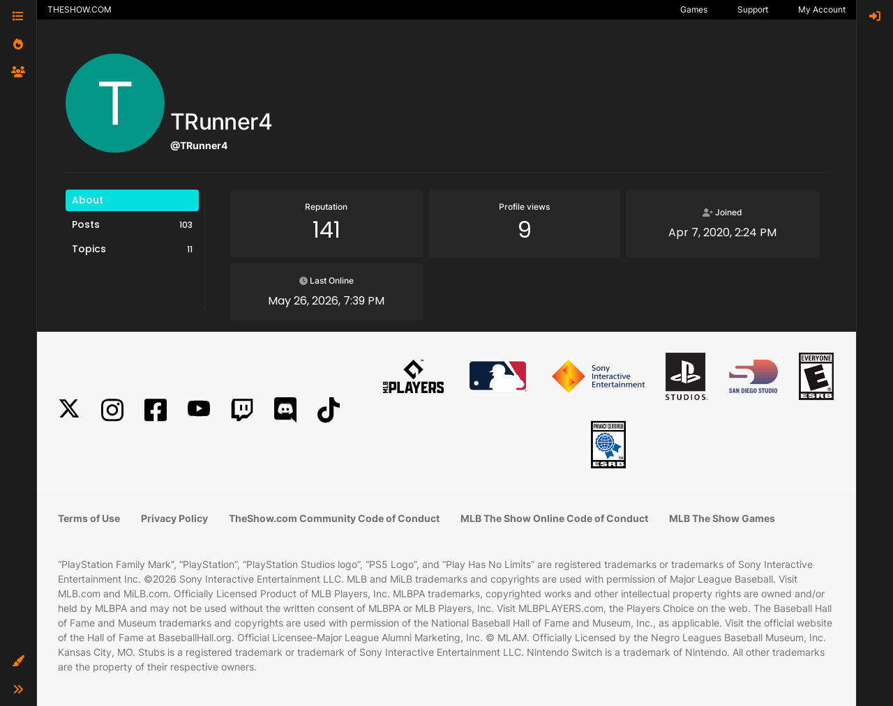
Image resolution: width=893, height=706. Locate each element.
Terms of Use (89, 518)
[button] (18, 661)
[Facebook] (155, 410)
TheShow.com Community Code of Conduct (334, 518)
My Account (822, 9)
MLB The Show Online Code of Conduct (554, 518)
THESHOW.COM (79, 9)
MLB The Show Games (722, 518)
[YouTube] (199, 410)
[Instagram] (112, 410)
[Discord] (285, 410)
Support (752, 9)
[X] (69, 410)
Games (693, 9)
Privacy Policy (174, 518)
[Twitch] (242, 410)
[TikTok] (328, 410)
